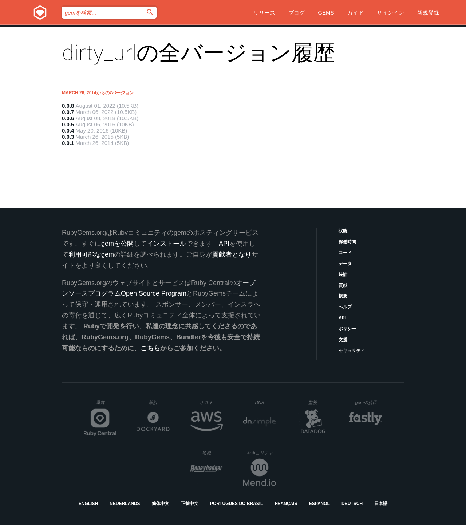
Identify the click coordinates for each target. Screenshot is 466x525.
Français (286, 503)
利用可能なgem (91, 254)
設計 (159, 402)
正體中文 (189, 503)
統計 (343, 274)
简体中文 (160, 503)
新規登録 (428, 12)
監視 (318, 402)
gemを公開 (117, 243)
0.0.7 (68, 112)
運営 (106, 405)
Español (319, 503)
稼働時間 (347, 241)
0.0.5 (68, 124)
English (88, 503)
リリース (264, 12)
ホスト (211, 402)
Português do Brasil (236, 503)
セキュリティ (352, 350)
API (342, 317)
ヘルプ (345, 306)
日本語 (380, 503)
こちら (150, 348)
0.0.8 (68, 106)
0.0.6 (68, 118)
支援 (343, 339)
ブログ (296, 12)
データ (345, 263)
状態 (343, 230)
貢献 (343, 285)
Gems (326, 12)
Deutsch (352, 503)
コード (345, 252)
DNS (265, 402)
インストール (166, 243)
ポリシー (347, 328)
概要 (343, 296)
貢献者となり (232, 254)
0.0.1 (68, 143)
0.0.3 (68, 137)
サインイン (390, 12)
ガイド (355, 12)
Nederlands (125, 503)
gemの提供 (369, 402)
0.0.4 (68, 130)
